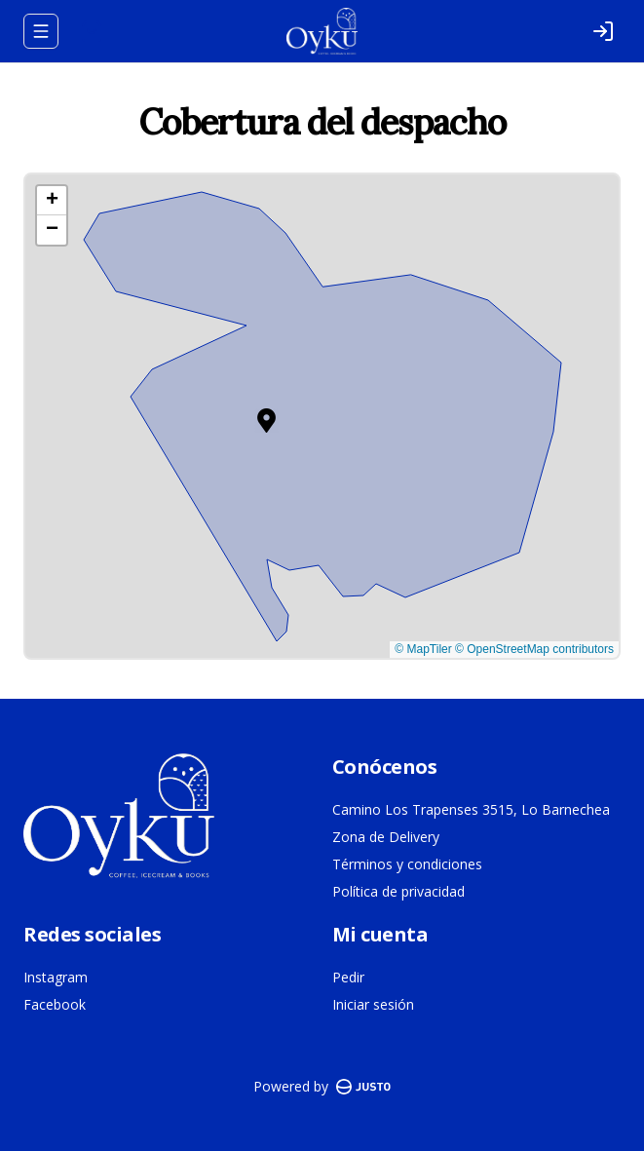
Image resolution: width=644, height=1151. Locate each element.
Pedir (348, 977)
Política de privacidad (398, 891)
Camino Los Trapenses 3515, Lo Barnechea (471, 809)
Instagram (55, 977)
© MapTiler (423, 649)
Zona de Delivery (385, 836)
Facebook (54, 1004)
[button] (266, 420)
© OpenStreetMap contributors (534, 649)
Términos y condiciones (407, 864)
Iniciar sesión (373, 1004)
